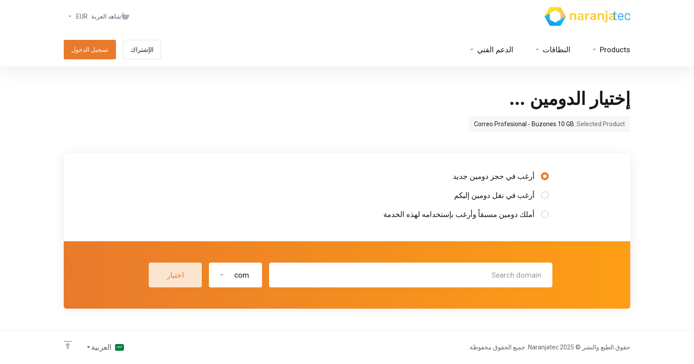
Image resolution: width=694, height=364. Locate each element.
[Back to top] (68, 344)
